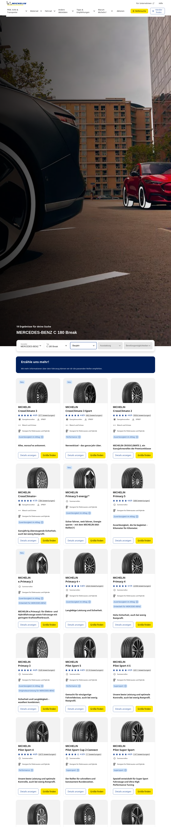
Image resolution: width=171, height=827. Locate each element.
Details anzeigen (28, 455)
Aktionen (120, 11)
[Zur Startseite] (16, 3)
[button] (40, 345)
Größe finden (49, 455)
